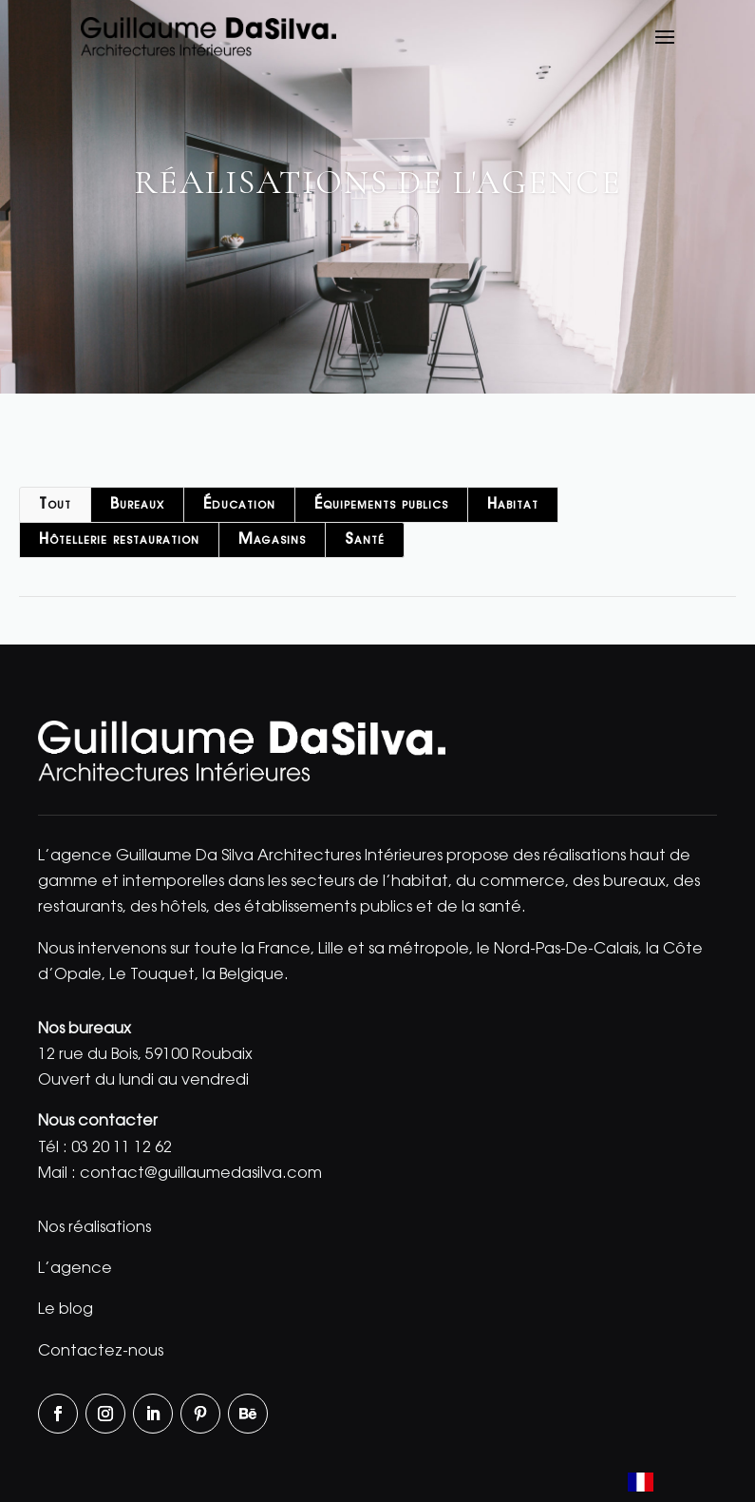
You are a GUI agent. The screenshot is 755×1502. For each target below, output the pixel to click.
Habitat (512, 504)
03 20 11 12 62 (121, 1148)
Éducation (239, 504)
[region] (377, 197)
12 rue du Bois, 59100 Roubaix (145, 1055)
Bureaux (137, 504)
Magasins (272, 540)
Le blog (65, 1310)
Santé (365, 540)
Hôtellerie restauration (119, 540)
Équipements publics (381, 504)
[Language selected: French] (672, 1484)
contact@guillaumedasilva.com (201, 1174)
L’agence (75, 1269)
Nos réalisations (94, 1228)
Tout (55, 504)
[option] (690, 1482)
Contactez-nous (100, 1351)
